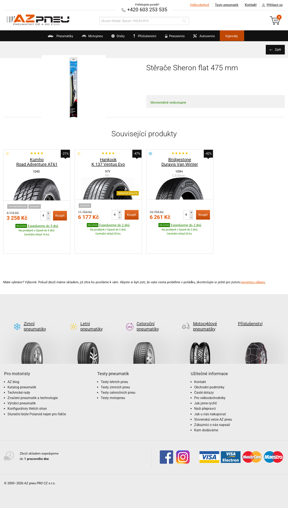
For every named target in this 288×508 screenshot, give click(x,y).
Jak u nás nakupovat (210, 394)
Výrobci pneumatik (21, 383)
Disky (114, 37)
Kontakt (250, 5)
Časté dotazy (204, 372)
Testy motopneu (113, 378)
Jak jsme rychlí (205, 383)
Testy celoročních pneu (118, 372)
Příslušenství (146, 36)
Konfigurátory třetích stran (27, 388)
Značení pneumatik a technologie (32, 378)
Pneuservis (176, 37)
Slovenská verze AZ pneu (213, 399)
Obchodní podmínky (209, 367)
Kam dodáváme (206, 410)
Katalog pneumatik (21, 367)
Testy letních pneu (114, 362)
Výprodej (240, 36)
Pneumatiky (50, 37)
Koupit (60, 215)
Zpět (277, 49)
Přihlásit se (271, 5)
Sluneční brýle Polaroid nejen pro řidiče (36, 394)
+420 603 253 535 (147, 9)
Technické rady (18, 372)
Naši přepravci (205, 388)
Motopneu (85, 37)
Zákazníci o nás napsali (212, 405)
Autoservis (209, 37)
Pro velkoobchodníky (210, 378)
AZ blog (13, 362)
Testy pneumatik (226, 5)
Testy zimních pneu (115, 367)
